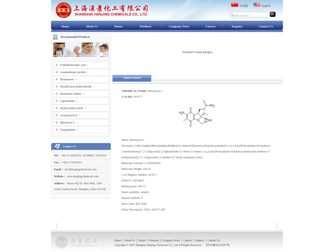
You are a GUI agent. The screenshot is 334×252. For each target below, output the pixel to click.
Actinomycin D (70, 114)
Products (145, 26)
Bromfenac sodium (72, 92)
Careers (211, 26)
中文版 (244, 5)
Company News (179, 26)
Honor (118, 26)
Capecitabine (69, 100)
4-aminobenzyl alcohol (74, 71)
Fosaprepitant (69, 128)
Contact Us (266, 26)
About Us (92, 26)
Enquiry (237, 26)
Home (65, 26)
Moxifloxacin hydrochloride (77, 85)
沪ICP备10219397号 (218, 245)
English (266, 5)
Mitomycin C (69, 121)
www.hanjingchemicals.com (82, 176)
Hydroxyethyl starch (73, 107)
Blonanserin (68, 78)
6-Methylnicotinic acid (74, 64)
